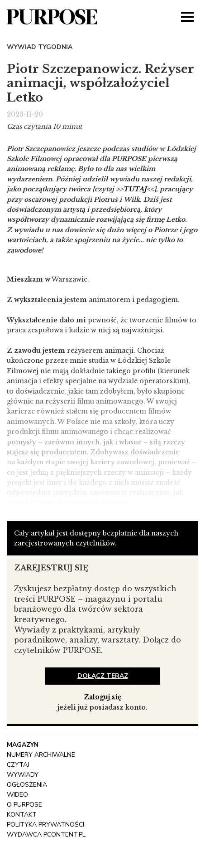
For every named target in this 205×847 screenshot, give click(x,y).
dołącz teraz (102, 676)
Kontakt (22, 814)
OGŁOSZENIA (27, 784)
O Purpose (24, 804)
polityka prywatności (45, 824)
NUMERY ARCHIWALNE (41, 754)
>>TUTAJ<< (135, 189)
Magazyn (22, 744)
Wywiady (22, 774)
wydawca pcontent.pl (46, 834)
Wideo (17, 794)
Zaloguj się (102, 697)
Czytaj (18, 764)
